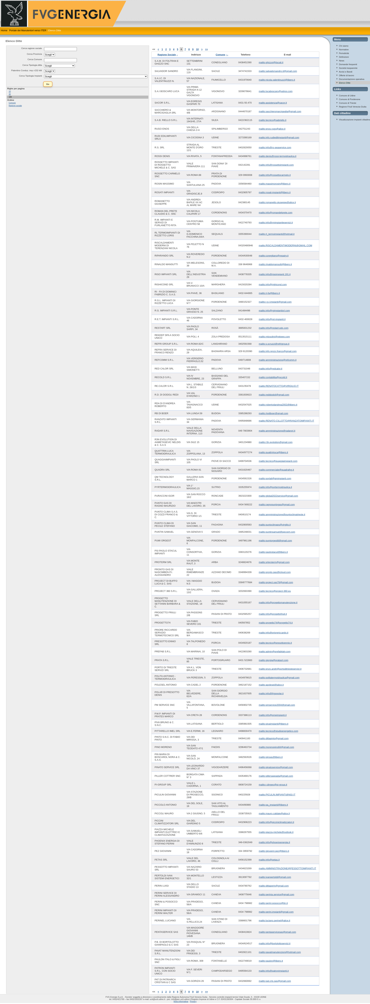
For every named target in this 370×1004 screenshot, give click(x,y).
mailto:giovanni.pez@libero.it (274, 851)
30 (10, 94)
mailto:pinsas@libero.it (271, 757)
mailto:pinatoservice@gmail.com (276, 767)
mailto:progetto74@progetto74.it (276, 622)
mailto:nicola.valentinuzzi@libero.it (277, 79)
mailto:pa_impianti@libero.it (273, 804)
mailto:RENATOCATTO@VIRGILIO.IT (279, 386)
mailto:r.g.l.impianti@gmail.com (275, 301)
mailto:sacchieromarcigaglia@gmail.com (280, 111)
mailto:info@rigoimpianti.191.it (275, 274)
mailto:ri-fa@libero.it (269, 293)
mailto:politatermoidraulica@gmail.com (279, 677)
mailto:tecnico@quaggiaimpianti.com (278, 461)
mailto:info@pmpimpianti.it (272, 715)
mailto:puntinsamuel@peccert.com (277, 531)
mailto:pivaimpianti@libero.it (273, 723)
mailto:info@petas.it (269, 859)
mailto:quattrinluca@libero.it (273, 452)
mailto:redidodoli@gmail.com (274, 394)
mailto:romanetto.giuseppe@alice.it (277, 202)
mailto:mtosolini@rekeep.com (274, 336)
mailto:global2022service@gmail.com (278, 495)
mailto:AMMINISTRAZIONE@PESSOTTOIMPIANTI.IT (287, 868)
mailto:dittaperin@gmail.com (274, 885)
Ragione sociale (15, 106)
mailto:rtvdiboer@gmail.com (273, 413)
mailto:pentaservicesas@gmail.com (277, 932)
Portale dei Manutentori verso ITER (27, 30)
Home (4, 30)
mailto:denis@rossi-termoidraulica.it (277, 156)
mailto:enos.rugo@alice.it (272, 128)
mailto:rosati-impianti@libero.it (275, 192)
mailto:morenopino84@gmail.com (276, 747)
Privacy (193, 1001)
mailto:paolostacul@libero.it (273, 552)
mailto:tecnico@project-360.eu (275, 591)
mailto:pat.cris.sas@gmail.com (275, 981)
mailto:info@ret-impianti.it (272, 319)
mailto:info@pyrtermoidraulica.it (275, 487)
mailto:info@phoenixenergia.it (274, 842)
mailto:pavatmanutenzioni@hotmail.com (280, 952)
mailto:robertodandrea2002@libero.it (278, 404)
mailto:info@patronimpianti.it (274, 970)
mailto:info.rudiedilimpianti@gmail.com (279, 137)
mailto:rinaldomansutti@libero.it (275, 264)
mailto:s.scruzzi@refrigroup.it (274, 343)
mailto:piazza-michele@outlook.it (276, 832)
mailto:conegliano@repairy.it (274, 255)
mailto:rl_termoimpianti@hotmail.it (276, 234)
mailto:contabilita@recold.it (273, 377)
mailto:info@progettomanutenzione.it (278, 602)
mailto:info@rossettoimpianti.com (276, 164)
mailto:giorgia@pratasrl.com (273, 660)
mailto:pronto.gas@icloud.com (275, 572)
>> (206, 49)
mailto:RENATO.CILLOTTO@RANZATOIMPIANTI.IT (286, 420)
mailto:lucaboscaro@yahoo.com (275, 91)
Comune (12, 103)
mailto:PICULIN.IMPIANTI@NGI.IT (277, 794)
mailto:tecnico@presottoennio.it (275, 642)
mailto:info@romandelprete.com (275, 212)
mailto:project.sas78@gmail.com (276, 582)
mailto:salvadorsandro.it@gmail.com (278, 71)
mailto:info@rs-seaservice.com (275, 147)
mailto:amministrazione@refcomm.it (277, 360)
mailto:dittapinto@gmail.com (274, 738)
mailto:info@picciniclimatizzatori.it (276, 822)
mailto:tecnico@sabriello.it (272, 120)
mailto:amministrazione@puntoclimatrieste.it (282, 514)
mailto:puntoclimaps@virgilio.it (275, 524)
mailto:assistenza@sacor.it (273, 102)
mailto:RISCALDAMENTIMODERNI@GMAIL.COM (285, 245)
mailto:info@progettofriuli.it (273, 614)
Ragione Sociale (167, 54)
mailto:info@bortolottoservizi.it (274, 943)
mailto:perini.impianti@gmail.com (276, 911)
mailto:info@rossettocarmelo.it (275, 175)
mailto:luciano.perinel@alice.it (274, 920)
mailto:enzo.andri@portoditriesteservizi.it (280, 668)
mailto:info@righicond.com (273, 284)
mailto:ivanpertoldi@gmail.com (275, 877)
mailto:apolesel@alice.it (271, 684)
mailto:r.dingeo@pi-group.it (273, 784)
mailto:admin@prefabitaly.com (274, 651)
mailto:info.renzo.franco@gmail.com (277, 351)
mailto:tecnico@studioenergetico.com (278, 731)
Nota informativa (181, 1001)
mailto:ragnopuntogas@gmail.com (277, 504)
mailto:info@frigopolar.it (271, 693)
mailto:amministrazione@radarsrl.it (277, 430)
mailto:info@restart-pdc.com (273, 328)
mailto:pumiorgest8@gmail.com (275, 540)
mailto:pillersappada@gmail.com (276, 776)
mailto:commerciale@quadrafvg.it (276, 469)
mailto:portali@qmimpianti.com (275, 478)
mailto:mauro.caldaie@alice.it (274, 813)
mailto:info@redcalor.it (270, 368)
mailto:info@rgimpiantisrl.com (274, 310)
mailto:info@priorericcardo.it (273, 632)
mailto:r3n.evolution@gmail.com (275, 442)
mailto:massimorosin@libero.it (274, 183)
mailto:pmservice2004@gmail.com (277, 705)
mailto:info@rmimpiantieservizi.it (276, 222)
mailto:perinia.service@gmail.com (276, 894)
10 (10, 91)
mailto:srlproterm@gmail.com (274, 562)
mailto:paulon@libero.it (271, 960)
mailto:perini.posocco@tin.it (273, 903)
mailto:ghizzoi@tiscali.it (271, 62)
